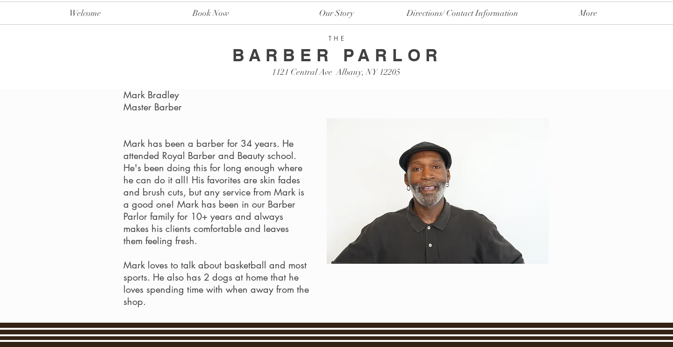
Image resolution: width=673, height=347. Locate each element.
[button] (462, 13)
